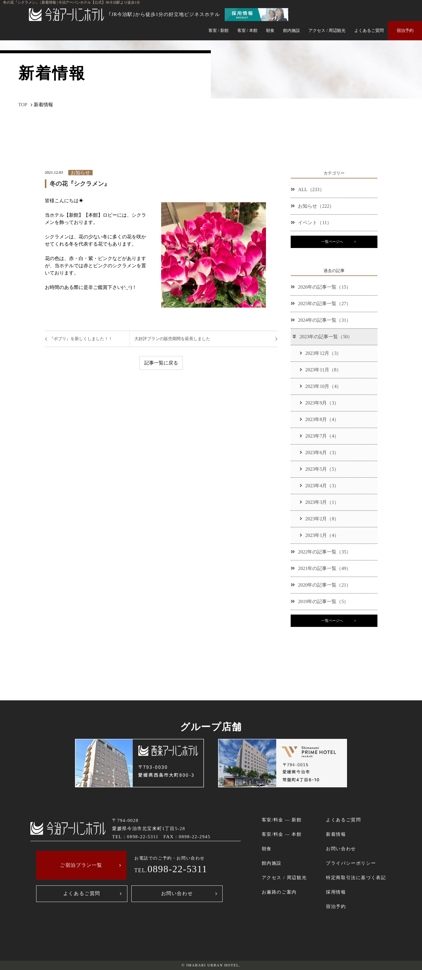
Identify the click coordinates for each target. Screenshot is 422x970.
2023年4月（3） (319, 485)
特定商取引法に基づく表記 (356, 877)
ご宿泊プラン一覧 (81, 865)
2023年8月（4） (319, 419)
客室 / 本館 (247, 30)
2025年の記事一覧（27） (321, 303)
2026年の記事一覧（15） (321, 287)
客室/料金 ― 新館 (282, 819)
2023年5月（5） (319, 469)
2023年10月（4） (320, 386)
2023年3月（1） (319, 502)
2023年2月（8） (319, 518)
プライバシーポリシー (351, 863)
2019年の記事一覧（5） (320, 601)
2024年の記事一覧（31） (321, 320)
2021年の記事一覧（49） (321, 568)
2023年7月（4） (319, 436)
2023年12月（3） (320, 353)
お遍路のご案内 (279, 891)
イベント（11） (311, 222)
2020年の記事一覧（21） (321, 584)
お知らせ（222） (312, 206)
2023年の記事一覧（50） (322, 336)
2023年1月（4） (319, 535)
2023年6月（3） (319, 452)
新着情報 (336, 834)
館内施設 (291, 30)
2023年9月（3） (319, 402)
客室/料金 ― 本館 (282, 834)
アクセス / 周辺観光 (326, 30)
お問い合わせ (177, 893)
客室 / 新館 (218, 30)
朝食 (270, 30)
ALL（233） (307, 189)
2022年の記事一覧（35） (321, 551)
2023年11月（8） (320, 369)
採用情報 (336, 891)
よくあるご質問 (369, 30)
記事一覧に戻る (161, 362)
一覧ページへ (332, 242)
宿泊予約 (405, 30)
